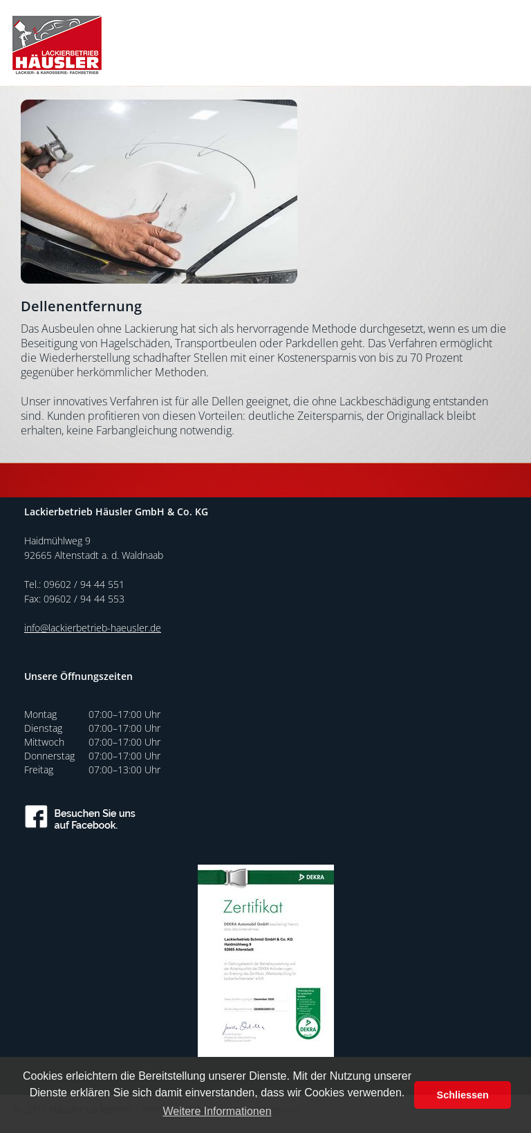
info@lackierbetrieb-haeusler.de (92, 627)
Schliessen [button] (463, 1094)
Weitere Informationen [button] (216, 1111)
